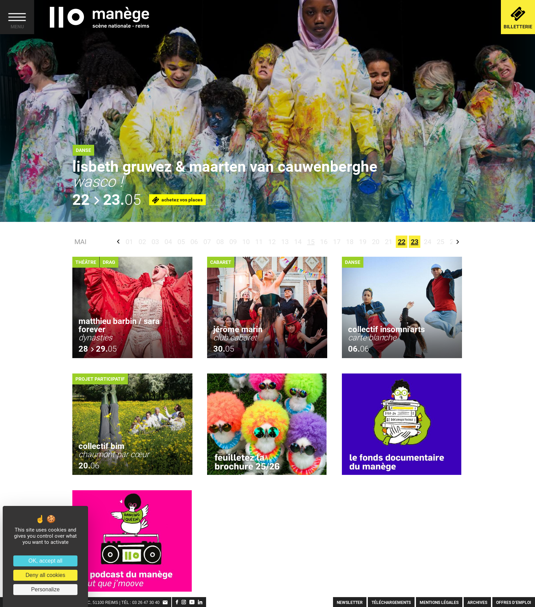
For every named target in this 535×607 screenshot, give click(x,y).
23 (414, 242)
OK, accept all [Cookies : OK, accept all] (45, 561)
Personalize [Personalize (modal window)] (45, 589)
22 (401, 242)
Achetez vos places (177, 200)
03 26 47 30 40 (145, 602)
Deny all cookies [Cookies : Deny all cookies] (46, 575)
